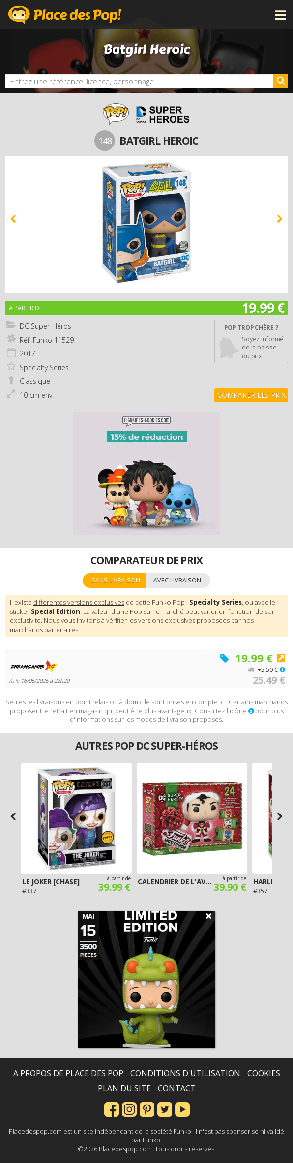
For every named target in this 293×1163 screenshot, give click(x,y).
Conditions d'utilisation (185, 1073)
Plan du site (124, 1088)
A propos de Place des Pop (68, 1073)
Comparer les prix (251, 395)
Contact (177, 1088)
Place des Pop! (64, 14)
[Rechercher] (280, 81)
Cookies (263, 1073)
